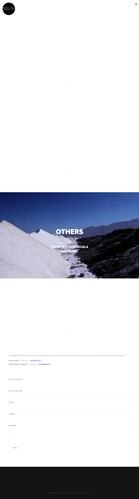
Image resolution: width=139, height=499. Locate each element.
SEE (69, 84)
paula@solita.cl (45, 364)
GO (69, 329)
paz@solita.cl (35, 361)
